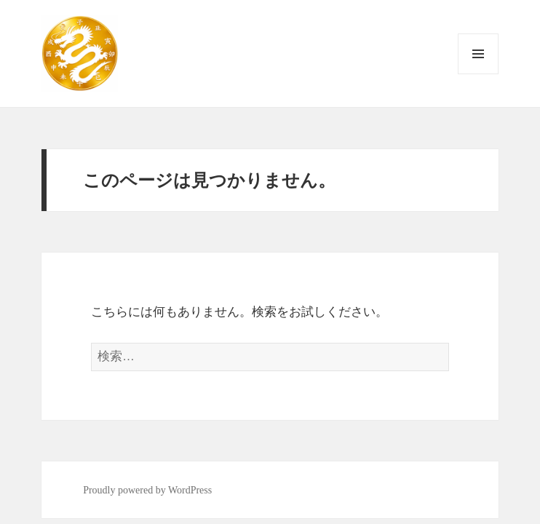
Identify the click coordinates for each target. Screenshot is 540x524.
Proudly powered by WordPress (147, 490)
